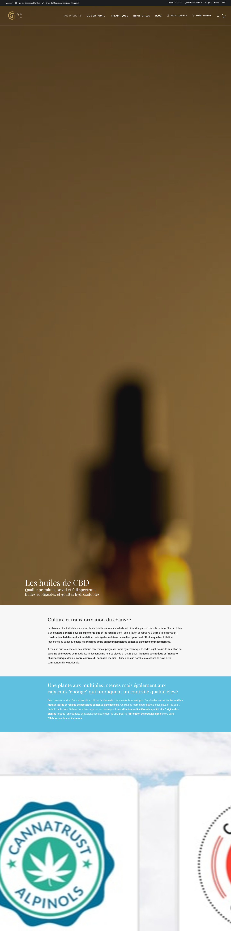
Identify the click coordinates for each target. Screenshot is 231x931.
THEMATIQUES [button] (119, 17)
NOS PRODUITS (72, 17)
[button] (219, 17)
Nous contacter (175, 2)
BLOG (158, 17)
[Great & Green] (14, 16)
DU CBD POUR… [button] (96, 17)
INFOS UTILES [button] (141, 17)
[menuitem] (176, 2)
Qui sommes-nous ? (193, 2)
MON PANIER (203, 16)
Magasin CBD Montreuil (215, 2)
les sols (174, 198)
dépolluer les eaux (156, 198)
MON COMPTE (179, 16)
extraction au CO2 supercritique (69, 560)
